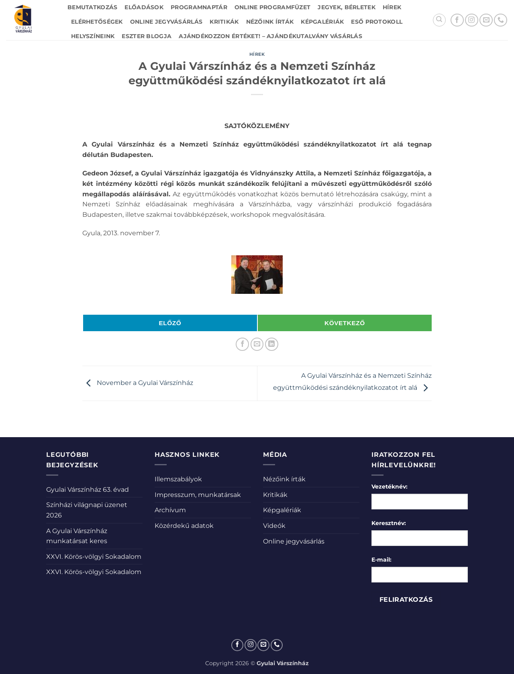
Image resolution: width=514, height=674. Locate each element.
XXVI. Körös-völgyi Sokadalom (93, 556)
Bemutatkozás (92, 7)
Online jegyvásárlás (166, 21)
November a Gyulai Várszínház (137, 383)
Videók (274, 525)
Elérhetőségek (97, 21)
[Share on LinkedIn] (271, 344)
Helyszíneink (92, 36)
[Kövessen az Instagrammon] (471, 20)
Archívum (170, 510)
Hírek (392, 7)
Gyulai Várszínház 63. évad (87, 489)
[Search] (439, 20)
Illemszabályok (178, 479)
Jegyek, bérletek (346, 7)
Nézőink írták (270, 21)
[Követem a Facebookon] (457, 20)
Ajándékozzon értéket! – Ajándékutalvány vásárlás (270, 36)
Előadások (143, 7)
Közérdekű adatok (184, 525)
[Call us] (500, 20)
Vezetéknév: (389, 486)
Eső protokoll (376, 21)
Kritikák (224, 21)
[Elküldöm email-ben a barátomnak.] (257, 344)
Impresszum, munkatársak (198, 495)
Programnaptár (199, 7)
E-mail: (381, 559)
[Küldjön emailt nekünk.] (486, 20)
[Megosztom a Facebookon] (242, 344)
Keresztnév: (388, 523)
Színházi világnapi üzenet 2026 (86, 510)
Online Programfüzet (272, 7)
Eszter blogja (146, 36)
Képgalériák (322, 21)
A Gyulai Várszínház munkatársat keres (76, 536)
